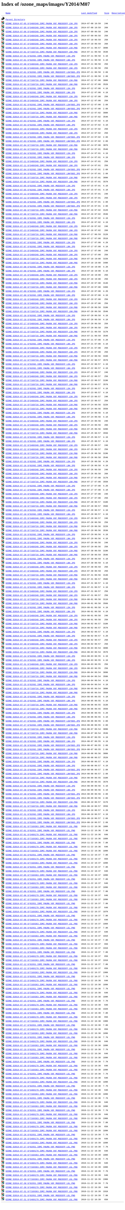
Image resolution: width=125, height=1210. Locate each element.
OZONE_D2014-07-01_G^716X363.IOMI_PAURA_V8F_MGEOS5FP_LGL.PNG (42, 826)
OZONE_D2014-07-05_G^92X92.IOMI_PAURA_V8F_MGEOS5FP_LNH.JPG (40, 189)
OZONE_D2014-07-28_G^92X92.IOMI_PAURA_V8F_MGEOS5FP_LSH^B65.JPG (43, 745)
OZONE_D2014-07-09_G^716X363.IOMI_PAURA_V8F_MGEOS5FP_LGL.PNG (42, 923)
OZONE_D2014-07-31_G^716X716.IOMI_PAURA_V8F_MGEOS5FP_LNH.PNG (42, 806)
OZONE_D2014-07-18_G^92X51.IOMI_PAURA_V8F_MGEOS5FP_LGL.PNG (40, 1037)
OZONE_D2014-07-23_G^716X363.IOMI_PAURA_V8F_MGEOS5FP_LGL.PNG (42, 1094)
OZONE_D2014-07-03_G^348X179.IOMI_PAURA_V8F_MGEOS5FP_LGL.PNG (42, 858)
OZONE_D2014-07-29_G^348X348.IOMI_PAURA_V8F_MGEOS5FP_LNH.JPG (42, 619)
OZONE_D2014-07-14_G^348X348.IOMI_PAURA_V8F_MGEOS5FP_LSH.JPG (42, 250)
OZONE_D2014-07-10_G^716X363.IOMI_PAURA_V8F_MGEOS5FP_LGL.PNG (42, 935)
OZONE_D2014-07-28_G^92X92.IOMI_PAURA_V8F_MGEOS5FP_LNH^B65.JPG (43, 749)
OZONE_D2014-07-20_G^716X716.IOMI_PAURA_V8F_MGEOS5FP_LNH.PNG (42, 554)
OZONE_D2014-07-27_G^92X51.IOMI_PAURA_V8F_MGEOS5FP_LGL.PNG (40, 1146)
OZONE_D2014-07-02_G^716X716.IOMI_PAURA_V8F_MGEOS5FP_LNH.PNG (42, 84)
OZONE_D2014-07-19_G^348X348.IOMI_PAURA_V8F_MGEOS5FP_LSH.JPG (42, 372)
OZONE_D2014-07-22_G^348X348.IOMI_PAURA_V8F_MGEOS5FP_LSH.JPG (42, 445)
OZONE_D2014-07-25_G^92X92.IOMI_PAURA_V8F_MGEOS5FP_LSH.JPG (40, 680)
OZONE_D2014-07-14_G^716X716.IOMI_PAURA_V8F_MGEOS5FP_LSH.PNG (42, 404)
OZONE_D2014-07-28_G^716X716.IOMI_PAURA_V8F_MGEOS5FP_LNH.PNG (42, 733)
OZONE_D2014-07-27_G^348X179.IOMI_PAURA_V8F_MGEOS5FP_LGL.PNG (42, 1150)
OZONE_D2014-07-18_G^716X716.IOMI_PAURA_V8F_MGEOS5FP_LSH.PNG (42, 502)
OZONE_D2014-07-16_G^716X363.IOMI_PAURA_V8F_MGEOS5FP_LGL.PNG (42, 1008)
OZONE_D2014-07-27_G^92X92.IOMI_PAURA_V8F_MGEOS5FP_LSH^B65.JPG (43, 720)
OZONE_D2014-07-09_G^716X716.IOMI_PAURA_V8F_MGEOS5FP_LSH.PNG (42, 283)
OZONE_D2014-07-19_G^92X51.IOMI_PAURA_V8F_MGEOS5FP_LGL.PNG (40, 1049)
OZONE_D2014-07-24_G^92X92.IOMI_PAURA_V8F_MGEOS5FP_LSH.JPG (40, 656)
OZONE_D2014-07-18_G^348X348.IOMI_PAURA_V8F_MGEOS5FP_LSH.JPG (42, 347)
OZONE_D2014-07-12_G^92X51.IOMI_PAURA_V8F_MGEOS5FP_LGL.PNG (40, 964)
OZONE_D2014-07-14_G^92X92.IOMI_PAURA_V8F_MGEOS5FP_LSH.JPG (40, 412)
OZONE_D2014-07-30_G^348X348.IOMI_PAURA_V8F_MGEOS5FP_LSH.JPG (42, 639)
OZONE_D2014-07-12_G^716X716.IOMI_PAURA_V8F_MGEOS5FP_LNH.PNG (42, 360)
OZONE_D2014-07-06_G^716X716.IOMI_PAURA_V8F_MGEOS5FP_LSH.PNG (42, 210)
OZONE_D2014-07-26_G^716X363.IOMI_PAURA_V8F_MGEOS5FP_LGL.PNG (42, 1130)
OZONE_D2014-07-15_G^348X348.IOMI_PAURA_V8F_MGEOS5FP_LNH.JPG (42, 278)
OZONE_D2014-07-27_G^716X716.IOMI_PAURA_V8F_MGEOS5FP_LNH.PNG (42, 708)
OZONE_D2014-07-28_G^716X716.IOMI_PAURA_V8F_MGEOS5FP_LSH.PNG (42, 729)
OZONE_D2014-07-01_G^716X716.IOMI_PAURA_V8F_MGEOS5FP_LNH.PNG (42, 51)
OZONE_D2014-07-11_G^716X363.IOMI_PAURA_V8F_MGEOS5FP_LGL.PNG (42, 948)
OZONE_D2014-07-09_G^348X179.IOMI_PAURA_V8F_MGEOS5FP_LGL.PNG (42, 931)
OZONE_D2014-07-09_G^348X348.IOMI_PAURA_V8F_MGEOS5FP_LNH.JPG (42, 100)
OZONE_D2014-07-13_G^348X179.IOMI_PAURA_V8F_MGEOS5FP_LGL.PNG (42, 980)
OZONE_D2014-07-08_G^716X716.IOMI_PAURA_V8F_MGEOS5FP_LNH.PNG (42, 262)
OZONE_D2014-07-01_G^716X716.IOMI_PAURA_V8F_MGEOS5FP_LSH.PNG (42, 47)
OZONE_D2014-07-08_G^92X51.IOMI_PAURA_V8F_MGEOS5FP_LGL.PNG (40, 915)
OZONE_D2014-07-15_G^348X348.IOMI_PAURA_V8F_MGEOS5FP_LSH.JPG (42, 274)
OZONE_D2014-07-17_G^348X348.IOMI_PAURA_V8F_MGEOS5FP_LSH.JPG (42, 323)
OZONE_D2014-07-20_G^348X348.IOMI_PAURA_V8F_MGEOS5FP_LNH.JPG (42, 400)
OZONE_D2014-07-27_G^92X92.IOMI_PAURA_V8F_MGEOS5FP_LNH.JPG (40, 716)
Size (106, 13)
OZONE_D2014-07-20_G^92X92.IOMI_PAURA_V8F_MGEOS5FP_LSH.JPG (40, 558)
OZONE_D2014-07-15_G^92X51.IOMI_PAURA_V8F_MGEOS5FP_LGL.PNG (40, 1000)
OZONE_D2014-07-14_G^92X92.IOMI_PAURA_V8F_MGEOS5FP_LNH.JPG (40, 416)
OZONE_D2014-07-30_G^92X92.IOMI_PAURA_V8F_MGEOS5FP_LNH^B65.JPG (43, 798)
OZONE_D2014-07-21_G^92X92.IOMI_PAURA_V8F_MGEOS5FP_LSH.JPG (40, 583)
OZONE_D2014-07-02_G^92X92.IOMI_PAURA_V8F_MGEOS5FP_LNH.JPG (40, 92)
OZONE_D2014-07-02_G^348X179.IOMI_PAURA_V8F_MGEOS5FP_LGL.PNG (42, 846)
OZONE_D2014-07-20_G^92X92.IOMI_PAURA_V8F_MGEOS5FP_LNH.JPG (40, 562)
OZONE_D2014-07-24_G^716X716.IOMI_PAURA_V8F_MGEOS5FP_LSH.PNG (42, 647)
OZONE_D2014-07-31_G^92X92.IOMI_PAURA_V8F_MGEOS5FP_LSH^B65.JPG (43, 818)
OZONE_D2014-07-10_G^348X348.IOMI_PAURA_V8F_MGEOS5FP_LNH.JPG (42, 132)
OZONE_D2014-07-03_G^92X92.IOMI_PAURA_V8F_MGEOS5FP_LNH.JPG (40, 124)
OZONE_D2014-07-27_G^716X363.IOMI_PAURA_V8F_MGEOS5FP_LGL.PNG (42, 1142)
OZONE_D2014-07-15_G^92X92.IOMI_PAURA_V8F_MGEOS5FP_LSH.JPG (40, 437)
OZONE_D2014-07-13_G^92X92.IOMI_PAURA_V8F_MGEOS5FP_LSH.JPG (40, 388)
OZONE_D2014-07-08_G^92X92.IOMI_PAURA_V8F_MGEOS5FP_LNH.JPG (40, 270)
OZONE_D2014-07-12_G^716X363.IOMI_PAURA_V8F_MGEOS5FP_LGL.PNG (42, 960)
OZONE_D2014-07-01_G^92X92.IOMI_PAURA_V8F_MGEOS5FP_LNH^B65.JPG (43, 76)
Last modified (89, 13)
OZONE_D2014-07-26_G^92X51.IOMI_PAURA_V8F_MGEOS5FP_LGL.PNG (40, 1134)
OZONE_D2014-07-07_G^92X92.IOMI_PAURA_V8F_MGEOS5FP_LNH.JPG (40, 246)
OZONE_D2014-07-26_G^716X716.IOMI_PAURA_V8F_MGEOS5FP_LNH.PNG (42, 692)
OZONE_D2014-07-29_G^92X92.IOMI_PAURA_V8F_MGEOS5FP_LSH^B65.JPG (43, 769)
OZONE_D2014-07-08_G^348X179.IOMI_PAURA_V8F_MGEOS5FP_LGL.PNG (42, 919)
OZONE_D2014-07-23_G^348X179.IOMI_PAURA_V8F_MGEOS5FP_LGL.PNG (42, 1102)
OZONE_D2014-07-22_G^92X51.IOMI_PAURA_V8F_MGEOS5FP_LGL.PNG (40, 1085)
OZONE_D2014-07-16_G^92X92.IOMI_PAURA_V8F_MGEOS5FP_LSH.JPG (40, 461)
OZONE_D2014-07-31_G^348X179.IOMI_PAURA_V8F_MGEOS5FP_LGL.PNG (42, 1199)
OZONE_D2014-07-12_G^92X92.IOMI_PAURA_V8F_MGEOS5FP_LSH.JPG (40, 364)
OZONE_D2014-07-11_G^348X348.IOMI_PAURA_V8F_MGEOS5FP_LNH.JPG (42, 165)
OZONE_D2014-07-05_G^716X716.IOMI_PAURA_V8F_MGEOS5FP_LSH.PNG (42, 177)
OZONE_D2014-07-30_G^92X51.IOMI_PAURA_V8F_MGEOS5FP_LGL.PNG (40, 1183)
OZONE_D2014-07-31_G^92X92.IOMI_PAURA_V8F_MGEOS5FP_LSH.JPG (40, 810)
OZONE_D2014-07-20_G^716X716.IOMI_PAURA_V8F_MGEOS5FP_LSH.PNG (42, 550)
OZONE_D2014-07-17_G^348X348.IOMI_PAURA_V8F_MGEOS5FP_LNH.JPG (42, 327)
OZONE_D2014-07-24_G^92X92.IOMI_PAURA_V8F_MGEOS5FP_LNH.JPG (40, 660)
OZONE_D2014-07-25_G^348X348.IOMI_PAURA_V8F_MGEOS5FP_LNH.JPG (42, 522)
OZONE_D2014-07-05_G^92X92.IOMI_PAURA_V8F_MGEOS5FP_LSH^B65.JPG (43, 201)
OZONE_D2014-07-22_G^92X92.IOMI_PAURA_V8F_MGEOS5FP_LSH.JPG (40, 607)
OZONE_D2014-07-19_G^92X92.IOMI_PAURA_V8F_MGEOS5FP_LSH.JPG (40, 534)
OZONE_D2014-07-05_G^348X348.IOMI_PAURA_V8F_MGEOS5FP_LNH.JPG (42, 27)
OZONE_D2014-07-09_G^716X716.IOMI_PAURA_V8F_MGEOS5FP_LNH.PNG (42, 287)
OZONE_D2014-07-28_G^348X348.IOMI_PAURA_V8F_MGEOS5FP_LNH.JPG (42, 595)
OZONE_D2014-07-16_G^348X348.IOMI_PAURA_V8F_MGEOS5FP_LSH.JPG (42, 299)
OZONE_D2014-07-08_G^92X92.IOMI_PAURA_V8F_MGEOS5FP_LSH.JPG (40, 266)
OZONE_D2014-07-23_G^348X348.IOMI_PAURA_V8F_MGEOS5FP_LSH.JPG (42, 469)
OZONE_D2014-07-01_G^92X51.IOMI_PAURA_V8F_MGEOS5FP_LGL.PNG (40, 830)
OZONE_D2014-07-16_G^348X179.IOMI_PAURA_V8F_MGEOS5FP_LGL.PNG (42, 1017)
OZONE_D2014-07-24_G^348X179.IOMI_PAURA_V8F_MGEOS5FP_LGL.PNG (42, 1114)
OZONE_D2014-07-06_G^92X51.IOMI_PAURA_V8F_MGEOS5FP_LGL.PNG (40, 891)
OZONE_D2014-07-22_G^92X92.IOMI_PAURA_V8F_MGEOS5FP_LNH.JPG (40, 611)
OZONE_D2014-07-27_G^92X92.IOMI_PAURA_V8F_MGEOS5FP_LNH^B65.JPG (43, 725)
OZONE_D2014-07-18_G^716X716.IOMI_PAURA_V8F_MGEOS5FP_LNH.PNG (42, 506)
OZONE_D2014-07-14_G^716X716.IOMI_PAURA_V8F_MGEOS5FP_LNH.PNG (42, 408)
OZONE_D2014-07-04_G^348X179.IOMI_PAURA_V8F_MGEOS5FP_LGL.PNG (42, 871)
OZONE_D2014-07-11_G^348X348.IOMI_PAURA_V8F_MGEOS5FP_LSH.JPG (42, 161)
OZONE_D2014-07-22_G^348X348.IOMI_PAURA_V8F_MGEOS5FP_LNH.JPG (42, 449)
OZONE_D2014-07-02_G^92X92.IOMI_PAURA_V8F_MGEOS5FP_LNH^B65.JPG (43, 108)
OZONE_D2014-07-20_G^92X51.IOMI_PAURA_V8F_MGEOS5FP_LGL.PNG (40, 1061)
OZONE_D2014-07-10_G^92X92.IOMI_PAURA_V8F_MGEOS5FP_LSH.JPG (40, 315)
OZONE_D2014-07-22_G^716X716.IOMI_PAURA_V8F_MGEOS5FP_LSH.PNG (42, 599)
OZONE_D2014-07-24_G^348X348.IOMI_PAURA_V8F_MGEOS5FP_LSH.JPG (42, 493)
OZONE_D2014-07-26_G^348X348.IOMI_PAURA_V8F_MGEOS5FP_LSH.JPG (42, 542)
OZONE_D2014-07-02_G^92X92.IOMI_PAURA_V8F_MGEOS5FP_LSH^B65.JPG (43, 104)
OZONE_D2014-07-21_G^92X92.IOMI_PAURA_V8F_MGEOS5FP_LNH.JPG (40, 587)
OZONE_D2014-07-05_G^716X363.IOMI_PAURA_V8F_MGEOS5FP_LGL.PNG (42, 875)
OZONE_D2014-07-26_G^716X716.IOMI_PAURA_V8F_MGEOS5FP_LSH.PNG (42, 688)
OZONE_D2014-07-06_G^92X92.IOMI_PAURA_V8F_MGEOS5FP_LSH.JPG (40, 218)
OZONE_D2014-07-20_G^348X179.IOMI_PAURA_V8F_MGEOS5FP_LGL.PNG (42, 1065)
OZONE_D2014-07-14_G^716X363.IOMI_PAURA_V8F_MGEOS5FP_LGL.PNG (42, 984)
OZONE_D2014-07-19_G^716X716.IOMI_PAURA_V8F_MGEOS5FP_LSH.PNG (42, 526)
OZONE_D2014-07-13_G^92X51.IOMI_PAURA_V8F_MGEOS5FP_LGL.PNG (40, 976)
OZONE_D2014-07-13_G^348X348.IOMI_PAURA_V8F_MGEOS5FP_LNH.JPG (42, 230)
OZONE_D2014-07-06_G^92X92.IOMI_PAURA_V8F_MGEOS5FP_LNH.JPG (40, 222)
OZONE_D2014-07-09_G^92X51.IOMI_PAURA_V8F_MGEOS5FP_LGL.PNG (40, 927)
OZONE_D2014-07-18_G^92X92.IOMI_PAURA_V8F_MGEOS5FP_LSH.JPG (40, 510)
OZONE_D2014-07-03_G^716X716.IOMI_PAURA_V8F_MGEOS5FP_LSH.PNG (42, 112)
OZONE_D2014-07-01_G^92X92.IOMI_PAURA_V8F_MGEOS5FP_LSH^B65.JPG (43, 72)
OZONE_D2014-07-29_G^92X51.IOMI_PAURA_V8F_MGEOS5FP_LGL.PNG (40, 1171)
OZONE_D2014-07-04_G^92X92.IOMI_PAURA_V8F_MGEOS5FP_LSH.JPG (40, 153)
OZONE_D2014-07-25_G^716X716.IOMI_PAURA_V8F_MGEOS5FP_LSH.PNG (42, 672)
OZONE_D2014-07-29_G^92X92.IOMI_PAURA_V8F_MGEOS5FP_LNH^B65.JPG (43, 773)
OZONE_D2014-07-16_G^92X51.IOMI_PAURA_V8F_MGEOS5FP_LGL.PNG (40, 1012)
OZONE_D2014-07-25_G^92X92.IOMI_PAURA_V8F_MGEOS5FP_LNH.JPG (40, 684)
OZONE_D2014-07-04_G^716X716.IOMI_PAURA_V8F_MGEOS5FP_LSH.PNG (42, 145)
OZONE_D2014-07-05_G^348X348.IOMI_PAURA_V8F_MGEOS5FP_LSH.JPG (42, 23)
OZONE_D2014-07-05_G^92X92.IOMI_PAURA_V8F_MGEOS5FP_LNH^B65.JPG (43, 205)
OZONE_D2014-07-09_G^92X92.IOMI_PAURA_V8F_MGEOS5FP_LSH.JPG (40, 291)
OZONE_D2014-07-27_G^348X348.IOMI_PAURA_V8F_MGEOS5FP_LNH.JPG (42, 570)
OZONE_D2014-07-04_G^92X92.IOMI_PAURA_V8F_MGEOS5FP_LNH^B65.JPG (43, 173)
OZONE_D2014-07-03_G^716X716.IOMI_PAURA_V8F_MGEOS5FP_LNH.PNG (42, 116)
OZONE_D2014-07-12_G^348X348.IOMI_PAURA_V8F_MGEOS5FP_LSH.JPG (42, 193)
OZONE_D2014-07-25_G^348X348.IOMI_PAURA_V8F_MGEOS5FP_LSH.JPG (42, 518)
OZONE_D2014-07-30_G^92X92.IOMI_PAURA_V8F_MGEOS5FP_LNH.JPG (40, 789)
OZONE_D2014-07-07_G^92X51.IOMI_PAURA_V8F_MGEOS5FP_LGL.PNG (40, 903)
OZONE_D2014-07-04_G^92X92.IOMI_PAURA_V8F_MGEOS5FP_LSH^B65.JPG (43, 169)
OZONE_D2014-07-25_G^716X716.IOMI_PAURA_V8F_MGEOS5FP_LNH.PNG (42, 676)
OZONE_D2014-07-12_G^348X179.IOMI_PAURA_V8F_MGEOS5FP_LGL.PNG (42, 968)
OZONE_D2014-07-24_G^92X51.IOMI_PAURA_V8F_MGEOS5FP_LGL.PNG (40, 1110)
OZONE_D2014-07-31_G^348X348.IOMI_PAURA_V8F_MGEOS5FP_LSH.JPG (42, 664)
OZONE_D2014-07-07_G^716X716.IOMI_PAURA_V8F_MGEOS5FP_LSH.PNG (42, 234)
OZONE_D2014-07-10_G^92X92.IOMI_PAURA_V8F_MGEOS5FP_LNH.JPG (40, 319)
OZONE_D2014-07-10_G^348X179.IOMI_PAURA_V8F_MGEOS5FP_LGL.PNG (42, 944)
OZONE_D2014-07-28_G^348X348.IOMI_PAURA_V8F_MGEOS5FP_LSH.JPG (42, 591)
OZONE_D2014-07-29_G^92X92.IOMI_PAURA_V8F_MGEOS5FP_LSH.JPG (40, 761)
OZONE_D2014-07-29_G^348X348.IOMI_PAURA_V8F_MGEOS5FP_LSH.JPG (42, 615)
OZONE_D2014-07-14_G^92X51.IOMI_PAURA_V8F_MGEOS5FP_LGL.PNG (40, 988)
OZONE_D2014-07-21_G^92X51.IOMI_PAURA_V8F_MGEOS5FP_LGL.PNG (40, 1073)
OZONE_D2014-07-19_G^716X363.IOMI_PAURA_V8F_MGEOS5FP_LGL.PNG (42, 1045)
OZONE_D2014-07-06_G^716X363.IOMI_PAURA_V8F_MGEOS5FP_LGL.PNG (42, 887)
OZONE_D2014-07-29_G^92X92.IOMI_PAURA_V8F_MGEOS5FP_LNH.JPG (40, 765)
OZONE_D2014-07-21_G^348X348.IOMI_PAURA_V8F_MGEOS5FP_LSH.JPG (42, 420)
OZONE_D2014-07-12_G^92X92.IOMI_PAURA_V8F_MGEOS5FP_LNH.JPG (40, 368)
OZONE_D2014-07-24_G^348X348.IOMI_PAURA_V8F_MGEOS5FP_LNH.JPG (42, 497)
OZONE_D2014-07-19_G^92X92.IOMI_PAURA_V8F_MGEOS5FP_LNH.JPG (40, 538)
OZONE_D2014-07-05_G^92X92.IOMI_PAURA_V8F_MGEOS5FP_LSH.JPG (40, 185)
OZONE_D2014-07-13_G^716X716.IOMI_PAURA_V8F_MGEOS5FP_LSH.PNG (42, 380)
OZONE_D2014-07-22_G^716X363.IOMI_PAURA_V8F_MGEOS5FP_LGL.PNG (42, 1081)
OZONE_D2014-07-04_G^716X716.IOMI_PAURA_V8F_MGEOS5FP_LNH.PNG (42, 149)
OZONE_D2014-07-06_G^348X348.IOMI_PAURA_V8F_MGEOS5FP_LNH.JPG (42, 35)
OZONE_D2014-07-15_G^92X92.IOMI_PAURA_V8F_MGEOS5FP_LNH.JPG (40, 441)
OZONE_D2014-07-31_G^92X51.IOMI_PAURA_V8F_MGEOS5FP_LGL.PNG (40, 1195)
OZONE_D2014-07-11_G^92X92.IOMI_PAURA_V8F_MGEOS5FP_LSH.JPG (40, 339)
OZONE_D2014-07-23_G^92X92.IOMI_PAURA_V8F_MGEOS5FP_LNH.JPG (40, 635)
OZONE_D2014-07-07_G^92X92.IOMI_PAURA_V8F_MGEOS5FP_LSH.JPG (40, 242)
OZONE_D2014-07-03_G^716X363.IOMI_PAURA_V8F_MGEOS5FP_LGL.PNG (42, 850)
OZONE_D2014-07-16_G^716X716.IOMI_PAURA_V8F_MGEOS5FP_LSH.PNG (42, 453)
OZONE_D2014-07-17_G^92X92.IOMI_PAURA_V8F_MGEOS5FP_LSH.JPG (40, 485)
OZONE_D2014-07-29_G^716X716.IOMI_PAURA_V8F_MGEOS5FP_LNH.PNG (42, 757)
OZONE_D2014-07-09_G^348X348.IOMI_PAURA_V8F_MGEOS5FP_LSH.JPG (42, 96)
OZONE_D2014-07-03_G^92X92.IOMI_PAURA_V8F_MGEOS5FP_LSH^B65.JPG (43, 137)
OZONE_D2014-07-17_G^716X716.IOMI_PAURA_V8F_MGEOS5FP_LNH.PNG (42, 481)
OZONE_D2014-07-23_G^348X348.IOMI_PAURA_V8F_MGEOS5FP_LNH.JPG (42, 473)
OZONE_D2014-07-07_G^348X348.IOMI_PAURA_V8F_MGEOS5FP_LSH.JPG (42, 39)
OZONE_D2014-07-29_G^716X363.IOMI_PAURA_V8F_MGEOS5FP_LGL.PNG (42, 1167)
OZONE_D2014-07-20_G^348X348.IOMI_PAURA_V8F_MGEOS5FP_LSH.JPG (42, 396)
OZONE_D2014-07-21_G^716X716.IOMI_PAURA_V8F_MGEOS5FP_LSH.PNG (42, 574)
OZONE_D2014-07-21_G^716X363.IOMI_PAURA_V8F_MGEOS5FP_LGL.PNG (42, 1069)
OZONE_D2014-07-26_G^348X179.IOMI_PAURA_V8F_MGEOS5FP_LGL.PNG (42, 1138)
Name (8, 13)
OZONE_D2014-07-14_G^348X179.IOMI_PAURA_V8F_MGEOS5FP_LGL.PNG (42, 992)
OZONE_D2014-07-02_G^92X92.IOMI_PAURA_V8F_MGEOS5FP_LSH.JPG (40, 88)
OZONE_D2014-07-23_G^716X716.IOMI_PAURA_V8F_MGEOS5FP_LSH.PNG (42, 623)
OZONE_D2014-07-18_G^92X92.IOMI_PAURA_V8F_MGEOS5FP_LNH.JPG (40, 514)
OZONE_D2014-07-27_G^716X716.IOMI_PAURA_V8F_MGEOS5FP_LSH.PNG (42, 704)
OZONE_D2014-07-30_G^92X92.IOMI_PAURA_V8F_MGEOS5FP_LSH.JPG (40, 785)
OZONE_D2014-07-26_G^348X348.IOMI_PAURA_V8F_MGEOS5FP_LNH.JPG (42, 546)
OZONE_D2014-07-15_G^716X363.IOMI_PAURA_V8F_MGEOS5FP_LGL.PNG (42, 996)
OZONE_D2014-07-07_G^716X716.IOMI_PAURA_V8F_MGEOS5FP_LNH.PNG (42, 238)
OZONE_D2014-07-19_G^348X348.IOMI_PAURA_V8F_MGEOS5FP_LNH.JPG (42, 376)
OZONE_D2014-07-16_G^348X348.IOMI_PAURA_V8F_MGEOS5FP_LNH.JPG (42, 303)
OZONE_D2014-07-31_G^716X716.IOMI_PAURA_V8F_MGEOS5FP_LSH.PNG (42, 802)
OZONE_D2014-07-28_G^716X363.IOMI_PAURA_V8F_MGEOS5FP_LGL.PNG (42, 1154)
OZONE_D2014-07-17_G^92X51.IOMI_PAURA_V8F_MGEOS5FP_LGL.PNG (40, 1025)
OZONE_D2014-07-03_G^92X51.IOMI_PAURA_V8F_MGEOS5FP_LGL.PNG (40, 854)
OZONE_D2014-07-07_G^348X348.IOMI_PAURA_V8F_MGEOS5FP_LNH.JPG (42, 43)
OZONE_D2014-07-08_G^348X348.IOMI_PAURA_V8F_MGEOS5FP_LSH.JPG (42, 64)
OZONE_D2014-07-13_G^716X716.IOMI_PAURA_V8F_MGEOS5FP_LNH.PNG (42, 384)
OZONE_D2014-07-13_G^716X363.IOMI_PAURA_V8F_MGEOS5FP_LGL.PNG (42, 972)
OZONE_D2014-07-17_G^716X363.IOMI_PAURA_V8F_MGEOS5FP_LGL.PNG (42, 1021)
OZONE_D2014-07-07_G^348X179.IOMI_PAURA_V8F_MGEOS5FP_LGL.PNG (42, 907)
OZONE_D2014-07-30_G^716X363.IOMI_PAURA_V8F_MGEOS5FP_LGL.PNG (42, 1179)
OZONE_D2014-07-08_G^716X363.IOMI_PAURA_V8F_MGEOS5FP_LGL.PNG (42, 911)
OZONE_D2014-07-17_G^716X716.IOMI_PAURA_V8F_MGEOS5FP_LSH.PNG (42, 477)
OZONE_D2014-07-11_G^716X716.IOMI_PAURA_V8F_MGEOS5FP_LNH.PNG (42, 335)
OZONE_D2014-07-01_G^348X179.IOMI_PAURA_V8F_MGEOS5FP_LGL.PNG (42, 834)
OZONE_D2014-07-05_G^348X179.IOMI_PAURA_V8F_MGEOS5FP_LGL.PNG (42, 883)
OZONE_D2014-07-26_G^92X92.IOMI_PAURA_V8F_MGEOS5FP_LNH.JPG (40, 700)
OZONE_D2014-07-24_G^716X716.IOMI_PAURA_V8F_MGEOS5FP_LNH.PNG (42, 652)
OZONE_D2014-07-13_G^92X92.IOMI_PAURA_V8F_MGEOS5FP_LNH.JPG (40, 392)
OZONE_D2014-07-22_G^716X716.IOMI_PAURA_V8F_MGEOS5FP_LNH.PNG (42, 603)
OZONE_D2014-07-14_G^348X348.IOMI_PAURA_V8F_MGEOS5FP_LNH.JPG (42, 254)
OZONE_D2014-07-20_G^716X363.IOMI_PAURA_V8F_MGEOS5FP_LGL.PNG (42, 1057)
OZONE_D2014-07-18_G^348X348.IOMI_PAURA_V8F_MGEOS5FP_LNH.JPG (42, 351)
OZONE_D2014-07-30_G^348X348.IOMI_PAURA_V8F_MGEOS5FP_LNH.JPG (42, 643)
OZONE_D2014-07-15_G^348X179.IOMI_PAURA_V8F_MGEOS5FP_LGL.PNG (42, 1004)
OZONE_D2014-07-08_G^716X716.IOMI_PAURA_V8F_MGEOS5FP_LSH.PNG (42, 258)
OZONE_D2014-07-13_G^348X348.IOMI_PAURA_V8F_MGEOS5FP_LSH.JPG (42, 226)
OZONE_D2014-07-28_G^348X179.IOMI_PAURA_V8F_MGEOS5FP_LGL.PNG (42, 1162)
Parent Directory (15, 19)
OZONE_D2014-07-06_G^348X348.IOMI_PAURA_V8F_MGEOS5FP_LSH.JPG (42, 31)
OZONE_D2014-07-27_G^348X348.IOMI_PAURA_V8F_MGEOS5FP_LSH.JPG (42, 566)
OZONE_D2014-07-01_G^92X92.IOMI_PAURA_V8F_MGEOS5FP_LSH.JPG (40, 55)
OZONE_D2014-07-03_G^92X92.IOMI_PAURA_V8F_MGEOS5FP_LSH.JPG (40, 120)
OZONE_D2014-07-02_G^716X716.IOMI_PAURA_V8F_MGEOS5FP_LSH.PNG (42, 80)
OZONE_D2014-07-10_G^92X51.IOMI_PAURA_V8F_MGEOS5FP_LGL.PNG (40, 939)
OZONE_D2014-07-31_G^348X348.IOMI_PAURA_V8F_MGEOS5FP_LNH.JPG (42, 668)
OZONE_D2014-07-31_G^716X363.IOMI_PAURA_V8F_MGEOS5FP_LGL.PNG (42, 1191)
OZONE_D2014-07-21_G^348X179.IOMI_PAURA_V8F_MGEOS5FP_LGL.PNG (42, 1077)
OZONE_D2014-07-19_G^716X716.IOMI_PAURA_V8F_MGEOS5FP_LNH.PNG (42, 530)
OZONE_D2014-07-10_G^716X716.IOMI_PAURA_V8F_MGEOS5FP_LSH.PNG (42, 307)
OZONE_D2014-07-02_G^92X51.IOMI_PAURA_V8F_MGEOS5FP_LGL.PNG (40, 842)
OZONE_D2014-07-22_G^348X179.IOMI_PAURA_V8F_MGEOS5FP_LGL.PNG (42, 1090)
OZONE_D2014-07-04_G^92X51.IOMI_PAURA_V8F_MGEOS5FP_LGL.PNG (40, 866)
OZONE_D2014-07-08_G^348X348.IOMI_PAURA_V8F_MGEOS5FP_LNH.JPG (42, 68)
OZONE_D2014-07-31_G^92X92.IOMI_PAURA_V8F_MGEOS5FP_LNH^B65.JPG (43, 822)
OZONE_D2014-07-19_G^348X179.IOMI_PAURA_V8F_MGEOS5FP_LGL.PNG (42, 1053)
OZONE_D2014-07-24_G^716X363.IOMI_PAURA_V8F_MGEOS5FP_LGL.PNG (42, 1106)
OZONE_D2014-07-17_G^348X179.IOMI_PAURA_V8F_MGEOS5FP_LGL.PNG (42, 1029)
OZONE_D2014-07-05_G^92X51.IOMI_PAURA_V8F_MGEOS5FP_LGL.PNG (40, 879)
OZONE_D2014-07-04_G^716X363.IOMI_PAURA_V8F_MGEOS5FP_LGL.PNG (42, 862)
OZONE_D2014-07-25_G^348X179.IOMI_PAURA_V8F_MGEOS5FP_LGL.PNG (42, 1126)
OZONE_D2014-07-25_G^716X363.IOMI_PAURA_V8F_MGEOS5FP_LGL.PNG (42, 1118)
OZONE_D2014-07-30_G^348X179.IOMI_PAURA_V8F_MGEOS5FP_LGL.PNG (42, 1187)
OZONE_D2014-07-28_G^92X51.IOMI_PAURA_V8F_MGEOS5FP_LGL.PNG (40, 1158)
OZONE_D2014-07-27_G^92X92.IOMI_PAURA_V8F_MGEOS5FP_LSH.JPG (40, 712)
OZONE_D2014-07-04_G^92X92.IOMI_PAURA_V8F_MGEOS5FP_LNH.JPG (40, 157)
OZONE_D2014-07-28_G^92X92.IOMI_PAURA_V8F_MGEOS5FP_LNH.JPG (40, 741)
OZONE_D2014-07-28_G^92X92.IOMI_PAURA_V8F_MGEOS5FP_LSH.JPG (40, 737)
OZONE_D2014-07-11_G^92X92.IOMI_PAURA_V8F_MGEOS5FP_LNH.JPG (40, 343)
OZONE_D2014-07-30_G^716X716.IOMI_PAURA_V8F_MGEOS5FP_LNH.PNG (42, 781)
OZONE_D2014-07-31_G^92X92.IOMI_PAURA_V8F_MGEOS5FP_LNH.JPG (40, 814)
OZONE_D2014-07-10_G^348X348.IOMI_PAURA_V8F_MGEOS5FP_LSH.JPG (42, 128)
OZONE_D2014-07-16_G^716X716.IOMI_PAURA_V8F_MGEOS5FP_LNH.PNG (42, 457)
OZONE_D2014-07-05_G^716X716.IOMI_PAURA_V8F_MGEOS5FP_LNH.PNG (42, 181)
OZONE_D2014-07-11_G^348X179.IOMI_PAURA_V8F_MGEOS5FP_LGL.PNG (42, 956)
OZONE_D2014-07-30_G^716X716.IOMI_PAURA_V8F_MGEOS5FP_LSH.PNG (42, 777)
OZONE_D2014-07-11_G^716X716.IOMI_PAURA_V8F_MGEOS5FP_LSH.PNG (42, 331)
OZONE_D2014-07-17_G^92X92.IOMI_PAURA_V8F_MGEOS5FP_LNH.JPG (40, 489)
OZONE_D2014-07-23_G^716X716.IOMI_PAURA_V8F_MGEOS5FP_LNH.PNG (42, 627)
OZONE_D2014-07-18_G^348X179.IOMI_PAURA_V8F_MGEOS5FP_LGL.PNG (42, 1041)
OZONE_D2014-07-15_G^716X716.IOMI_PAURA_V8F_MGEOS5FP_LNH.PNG (42, 433)
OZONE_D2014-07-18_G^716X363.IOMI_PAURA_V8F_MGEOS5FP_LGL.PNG (42, 1033)
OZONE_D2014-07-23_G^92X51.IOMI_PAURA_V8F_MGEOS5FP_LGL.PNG (40, 1098)
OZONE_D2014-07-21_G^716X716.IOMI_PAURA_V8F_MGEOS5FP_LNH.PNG (42, 579)
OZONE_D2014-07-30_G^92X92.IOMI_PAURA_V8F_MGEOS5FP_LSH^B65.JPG (43, 793)
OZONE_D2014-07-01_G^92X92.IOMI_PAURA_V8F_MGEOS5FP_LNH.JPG (40, 59)
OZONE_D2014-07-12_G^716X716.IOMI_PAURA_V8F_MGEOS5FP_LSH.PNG (42, 356)
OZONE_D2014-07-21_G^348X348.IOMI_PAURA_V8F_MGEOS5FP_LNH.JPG (42, 424)
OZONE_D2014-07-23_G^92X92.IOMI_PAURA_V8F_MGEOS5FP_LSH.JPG (40, 631)
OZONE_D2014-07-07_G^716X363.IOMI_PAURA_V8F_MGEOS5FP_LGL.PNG (42, 899)
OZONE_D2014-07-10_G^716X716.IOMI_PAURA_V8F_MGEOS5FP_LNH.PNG (42, 311)
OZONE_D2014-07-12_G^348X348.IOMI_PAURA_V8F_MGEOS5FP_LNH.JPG (42, 197)
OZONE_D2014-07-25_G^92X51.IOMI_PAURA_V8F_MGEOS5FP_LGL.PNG (40, 1122)
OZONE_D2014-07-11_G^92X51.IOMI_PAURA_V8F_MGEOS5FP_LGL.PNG (40, 952)
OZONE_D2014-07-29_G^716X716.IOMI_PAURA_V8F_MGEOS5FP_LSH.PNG (42, 753)
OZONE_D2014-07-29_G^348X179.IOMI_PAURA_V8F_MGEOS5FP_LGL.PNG (42, 1175)
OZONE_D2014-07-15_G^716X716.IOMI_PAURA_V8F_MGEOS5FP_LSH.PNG (42, 429)
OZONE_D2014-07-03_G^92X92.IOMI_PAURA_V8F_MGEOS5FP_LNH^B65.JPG (43, 141)
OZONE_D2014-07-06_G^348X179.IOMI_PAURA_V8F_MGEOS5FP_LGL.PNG (42, 895)
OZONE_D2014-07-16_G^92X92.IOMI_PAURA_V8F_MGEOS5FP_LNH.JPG (40, 465)
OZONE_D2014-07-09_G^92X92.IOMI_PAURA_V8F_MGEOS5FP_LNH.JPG (40, 295)
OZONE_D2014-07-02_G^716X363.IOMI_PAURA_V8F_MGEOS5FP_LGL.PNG (42, 838)
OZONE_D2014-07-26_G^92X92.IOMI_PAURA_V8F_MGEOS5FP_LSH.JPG (40, 696)
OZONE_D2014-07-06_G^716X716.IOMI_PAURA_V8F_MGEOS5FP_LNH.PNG (42, 214)
